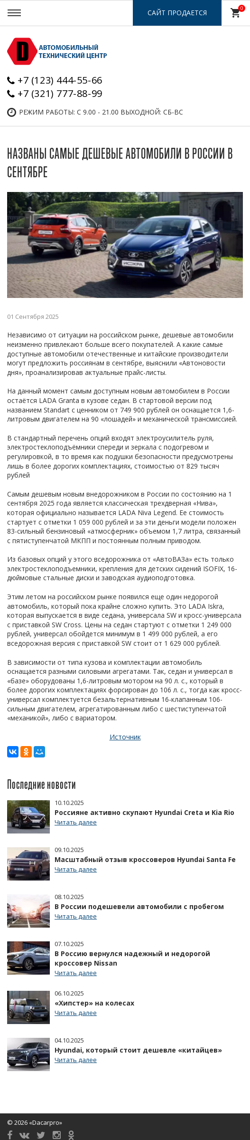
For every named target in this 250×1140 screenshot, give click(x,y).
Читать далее (76, 822)
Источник (125, 736)
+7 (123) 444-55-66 (60, 80)
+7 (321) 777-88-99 (60, 93)
